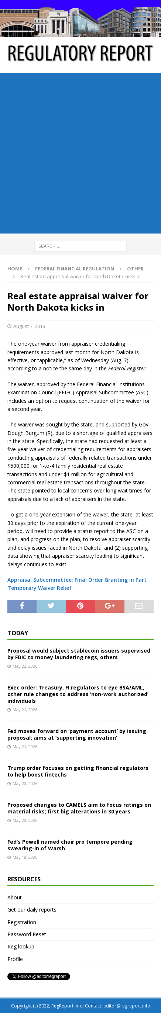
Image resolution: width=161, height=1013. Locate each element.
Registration (21, 922)
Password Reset (26, 934)
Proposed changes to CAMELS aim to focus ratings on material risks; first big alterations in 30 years (79, 808)
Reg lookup (20, 946)
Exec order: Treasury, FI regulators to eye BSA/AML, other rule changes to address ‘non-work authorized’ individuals (77, 694)
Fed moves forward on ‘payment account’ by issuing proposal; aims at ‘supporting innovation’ (76, 734)
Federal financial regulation (74, 268)
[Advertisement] (80, 153)
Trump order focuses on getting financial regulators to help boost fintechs (77, 771)
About (14, 897)
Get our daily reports (31, 909)
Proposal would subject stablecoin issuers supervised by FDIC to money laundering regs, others (78, 654)
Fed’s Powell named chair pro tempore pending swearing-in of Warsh (70, 845)
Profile (15, 958)
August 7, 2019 (29, 326)
